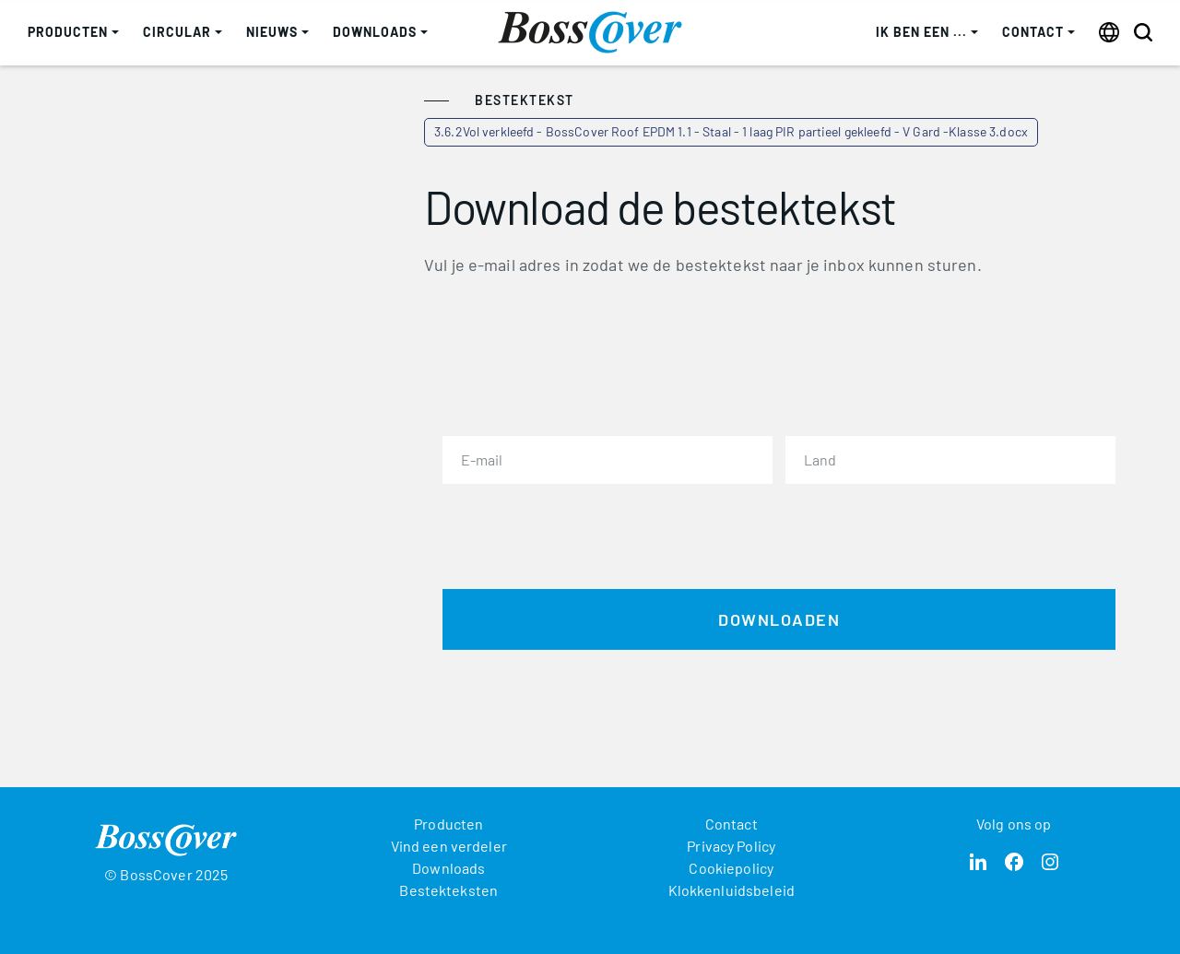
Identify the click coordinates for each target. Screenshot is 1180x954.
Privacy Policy (731, 845)
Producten (448, 823)
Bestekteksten (448, 890)
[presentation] (582, 533)
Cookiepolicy (731, 868)
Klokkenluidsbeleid (731, 890)
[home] (590, 32)
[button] (73, 32)
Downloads (448, 868)
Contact (731, 823)
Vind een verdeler (449, 845)
